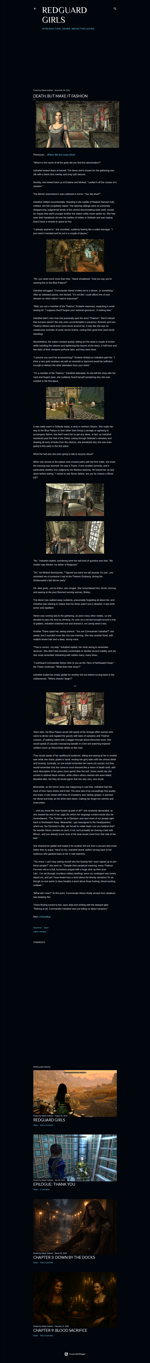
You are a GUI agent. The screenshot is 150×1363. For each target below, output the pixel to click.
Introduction (51, 28)
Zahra (66, 28)
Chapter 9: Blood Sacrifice (60, 1330)
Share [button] (46, 928)
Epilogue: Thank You (54, 1184)
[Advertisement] (75, 62)
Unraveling (44, 917)
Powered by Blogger (75, 1354)
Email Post (37, 928)
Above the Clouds (83, 28)
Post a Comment (46, 1125)
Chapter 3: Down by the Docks (64, 1257)
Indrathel (42, 932)
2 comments (45, 1190)
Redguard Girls (64, 15)
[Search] (115, 8)
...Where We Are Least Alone (60, 155)
